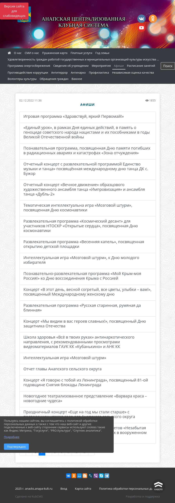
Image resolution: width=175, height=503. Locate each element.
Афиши (119, 66)
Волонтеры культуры (22, 79)
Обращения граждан (54, 79)
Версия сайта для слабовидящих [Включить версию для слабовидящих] (14, 11)
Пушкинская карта (54, 53)
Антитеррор (59, 72)
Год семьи (102, 53)
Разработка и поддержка (143, 496)
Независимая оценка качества (133, 72)
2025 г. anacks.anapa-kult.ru (34, 488)
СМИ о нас (32, 53)
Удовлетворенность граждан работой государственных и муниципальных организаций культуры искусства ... (83, 59)
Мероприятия (101, 66)
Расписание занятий (141, 66)
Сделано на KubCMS (29, 496)
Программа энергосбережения (29, 66)
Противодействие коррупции (28, 72)
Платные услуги (81, 53)
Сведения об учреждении (71, 66)
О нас (18, 53)
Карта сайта (83, 488)
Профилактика (99, 72)
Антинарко (78, 72)
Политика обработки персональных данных (129, 488)
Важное (77, 79)
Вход (63, 488)
